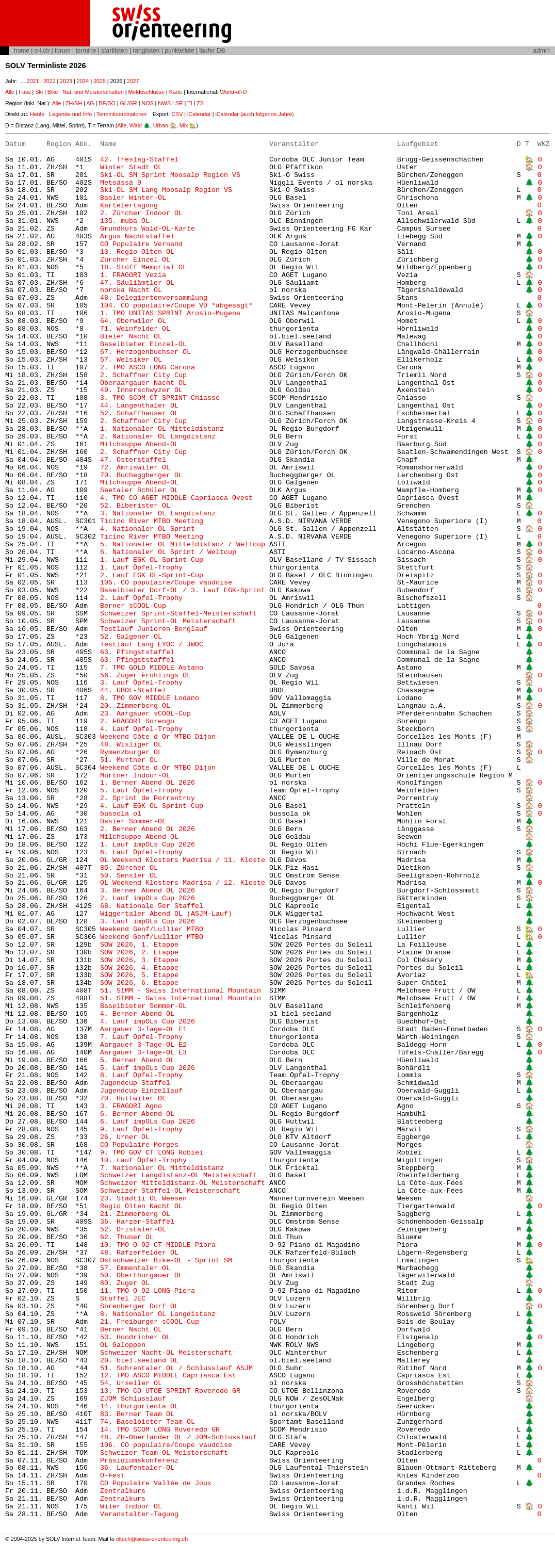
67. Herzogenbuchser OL (145, 352)
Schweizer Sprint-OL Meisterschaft (168, 621)
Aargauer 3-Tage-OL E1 (143, 1029)
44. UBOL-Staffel (133, 690)
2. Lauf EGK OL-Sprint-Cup (151, 575)
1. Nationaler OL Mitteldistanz (162, 429)
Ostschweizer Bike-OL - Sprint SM (166, 1260)
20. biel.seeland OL (139, 1360)
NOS (147, 103)
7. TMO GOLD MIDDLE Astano (151, 668)
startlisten (114, 50)
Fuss (24, 92)
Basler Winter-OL (133, 198)
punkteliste (179, 50)
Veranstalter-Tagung (139, 1514)
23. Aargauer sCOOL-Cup (145, 714)
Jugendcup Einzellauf (141, 1091)
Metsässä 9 (120, 183)
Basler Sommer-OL (133, 821)
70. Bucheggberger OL (141, 475)
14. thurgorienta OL (139, 1406)
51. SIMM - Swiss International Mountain (182, 991)
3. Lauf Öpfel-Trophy (141, 683)
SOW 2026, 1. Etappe (139, 945)
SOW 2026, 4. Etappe (139, 968)
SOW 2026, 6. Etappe (139, 983)
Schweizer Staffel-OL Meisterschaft (170, 1191)
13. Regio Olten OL (137, 252)
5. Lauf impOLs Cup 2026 (147, 1068)
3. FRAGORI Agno (131, 1106)
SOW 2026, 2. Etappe (139, 952)
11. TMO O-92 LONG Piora (147, 1291)
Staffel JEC (122, 1299)
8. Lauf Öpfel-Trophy (143, 1075)
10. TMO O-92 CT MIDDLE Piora (158, 1245)
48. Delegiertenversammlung (153, 298)
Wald (135, 125)
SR (179, 103)
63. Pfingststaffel (137, 652)
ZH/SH (74, 103)
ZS (200, 103)
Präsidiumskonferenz (139, 1461)
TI (189, 103)
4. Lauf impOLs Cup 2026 (147, 1022)
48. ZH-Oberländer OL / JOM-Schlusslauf (178, 1437)
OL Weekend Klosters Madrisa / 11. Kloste (182, 860)
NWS (164, 103)
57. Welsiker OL (131, 360)
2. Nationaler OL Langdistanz (158, 437)
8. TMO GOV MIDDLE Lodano (149, 698)
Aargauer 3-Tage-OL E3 (143, 1053)
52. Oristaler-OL (133, 1229)
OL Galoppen (122, 1345)
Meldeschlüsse (146, 92)
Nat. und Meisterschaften (92, 92)
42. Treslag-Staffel (139, 160)
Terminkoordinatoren (121, 114)
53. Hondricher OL (135, 1337)
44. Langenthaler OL (139, 406)
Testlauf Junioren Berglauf (153, 629)
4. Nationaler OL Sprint (147, 529)
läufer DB (212, 50)
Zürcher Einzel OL (135, 260)
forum (63, 50)
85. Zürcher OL (129, 868)
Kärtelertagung (129, 205)
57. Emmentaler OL (135, 1268)
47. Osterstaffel (133, 460)
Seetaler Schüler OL (139, 490)
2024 (83, 81)
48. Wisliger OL (131, 745)
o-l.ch (42, 50)
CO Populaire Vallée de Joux (155, 1483)
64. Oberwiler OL (133, 321)
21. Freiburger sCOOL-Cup (149, 1322)
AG (90, 103)
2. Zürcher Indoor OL (141, 213)
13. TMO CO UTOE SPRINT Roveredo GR (170, 1391)
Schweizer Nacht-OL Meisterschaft (166, 1353)
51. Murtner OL (129, 760)
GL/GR (128, 103)
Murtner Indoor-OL (135, 775)
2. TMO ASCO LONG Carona (147, 367)
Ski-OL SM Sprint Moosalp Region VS (170, 175)
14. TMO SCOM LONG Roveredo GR (160, 1430)
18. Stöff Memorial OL (143, 267)
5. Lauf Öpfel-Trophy (141, 790)
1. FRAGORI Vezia (133, 275)
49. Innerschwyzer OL (141, 390)
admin (541, 50)
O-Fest (112, 1476)
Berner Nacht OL (131, 1330)
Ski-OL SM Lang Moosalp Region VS (166, 190)
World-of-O (233, 92)
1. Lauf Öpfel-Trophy (141, 568)
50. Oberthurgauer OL (141, 1275)
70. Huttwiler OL (133, 1098)
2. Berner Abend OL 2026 (147, 829)
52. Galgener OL (131, 637)
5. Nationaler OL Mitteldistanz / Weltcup (182, 544)
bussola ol (120, 814)
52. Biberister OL (135, 506)
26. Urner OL (125, 1137)
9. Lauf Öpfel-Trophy (141, 1129)
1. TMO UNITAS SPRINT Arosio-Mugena (170, 313)
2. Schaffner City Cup (143, 375)
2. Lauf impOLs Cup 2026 (147, 898)
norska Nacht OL (131, 290)
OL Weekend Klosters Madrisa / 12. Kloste (182, 883)
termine (85, 50)
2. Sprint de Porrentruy (147, 798)
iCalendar (199, 114)
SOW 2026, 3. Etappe (139, 960)
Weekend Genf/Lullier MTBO (151, 929)
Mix (183, 125)
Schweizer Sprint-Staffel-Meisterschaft (178, 613)
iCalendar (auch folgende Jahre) (254, 114)
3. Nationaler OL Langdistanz (158, 513)
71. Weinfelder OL (135, 329)
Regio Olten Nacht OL (141, 1206)
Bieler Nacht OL (131, 336)
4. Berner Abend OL (137, 1014)
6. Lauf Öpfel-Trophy (141, 852)
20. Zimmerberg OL (135, 706)
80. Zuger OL (125, 1283)
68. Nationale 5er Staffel (151, 906)
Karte (175, 92)
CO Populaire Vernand (141, 244)
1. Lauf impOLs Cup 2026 (147, 845)
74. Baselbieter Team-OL (151, 1422)
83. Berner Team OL (137, 1414)
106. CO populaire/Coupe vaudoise (166, 1445)
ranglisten (146, 50)
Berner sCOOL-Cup (133, 606)
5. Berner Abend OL (137, 1060)
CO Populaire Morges (139, 1145)
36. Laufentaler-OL (137, 1468)
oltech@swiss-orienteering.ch (152, 1539)
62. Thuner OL (127, 1237)
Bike (52, 92)
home (21, 50)
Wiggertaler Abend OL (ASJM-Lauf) (166, 914)
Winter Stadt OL (131, 167)
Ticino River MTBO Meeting (151, 521)
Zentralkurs (122, 1491)
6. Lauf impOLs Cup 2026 (147, 1122)
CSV (177, 114)
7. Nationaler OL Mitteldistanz (162, 1168)
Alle (9, 92)
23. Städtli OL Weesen (143, 1198)
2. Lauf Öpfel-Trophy (141, 598)
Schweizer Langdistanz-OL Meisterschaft (178, 1175)
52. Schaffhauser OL (139, 413)
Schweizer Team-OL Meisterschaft (164, 1453)
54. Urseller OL (131, 1383)
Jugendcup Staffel (135, 1083)
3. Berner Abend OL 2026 (147, 891)
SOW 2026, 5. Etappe (139, 975)
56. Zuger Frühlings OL (145, 675)
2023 (66, 81)
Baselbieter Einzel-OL (143, 344)
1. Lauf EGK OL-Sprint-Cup (151, 560)
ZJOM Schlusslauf (133, 1399)
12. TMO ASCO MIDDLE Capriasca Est (168, 1375)
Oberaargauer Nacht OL (143, 383)
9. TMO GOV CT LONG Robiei (151, 1153)
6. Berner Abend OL (137, 1114)
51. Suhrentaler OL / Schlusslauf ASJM (176, 1368)
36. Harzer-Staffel (137, 1222)
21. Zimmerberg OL (135, 1214)
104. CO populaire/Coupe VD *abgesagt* (176, 306)
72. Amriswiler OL (135, 468)
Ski (39, 92)
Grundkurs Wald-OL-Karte (149, 229)
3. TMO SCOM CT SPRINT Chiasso (160, 398)
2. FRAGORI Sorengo (137, 721)
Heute (37, 114)
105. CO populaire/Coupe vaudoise (166, 583)
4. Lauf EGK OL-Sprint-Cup (151, 806)
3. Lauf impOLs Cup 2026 (147, 921)
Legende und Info (70, 114)
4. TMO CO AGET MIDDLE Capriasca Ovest (176, 498)
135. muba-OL (125, 221)
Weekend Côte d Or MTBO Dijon (158, 737)
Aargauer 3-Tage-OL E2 (143, 1045)
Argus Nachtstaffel (137, 236)
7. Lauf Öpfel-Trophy (141, 1037)
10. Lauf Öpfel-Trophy (143, 1160)
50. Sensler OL (129, 876)
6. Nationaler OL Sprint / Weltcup (168, 552)
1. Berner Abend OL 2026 (147, 783)
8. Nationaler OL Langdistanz (158, 1314)
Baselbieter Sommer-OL (143, 1006)
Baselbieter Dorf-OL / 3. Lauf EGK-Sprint (182, 590)
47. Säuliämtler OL (137, 283)
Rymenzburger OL (131, 752)
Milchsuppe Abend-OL (139, 444)
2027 (133, 81)
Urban (160, 125)
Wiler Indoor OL (131, 1506)
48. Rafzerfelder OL (139, 1253)
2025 (99, 81)
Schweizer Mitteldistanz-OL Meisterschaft (182, 1183)
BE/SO (107, 103)
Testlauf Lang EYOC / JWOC (151, 644)
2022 (49, 81)
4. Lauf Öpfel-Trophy (143, 729)
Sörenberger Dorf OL (139, 1306)
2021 (32, 81)
